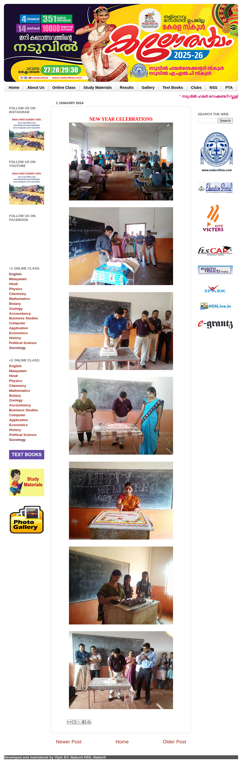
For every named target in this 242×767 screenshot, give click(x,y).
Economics (18, 333)
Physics (15, 289)
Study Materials (98, 87)
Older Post (174, 741)
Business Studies (23, 318)
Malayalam (18, 279)
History (15, 338)
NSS (213, 87)
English (15, 366)
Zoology (16, 309)
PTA (229, 87)
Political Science (22, 343)
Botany (15, 304)
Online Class (63, 87)
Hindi (13, 284)
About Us (35, 87)
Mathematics (19, 299)
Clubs (196, 87)
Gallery (148, 87)
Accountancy (20, 313)
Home (14, 87)
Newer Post (68, 741)
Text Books (173, 87)
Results (126, 87)
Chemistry (17, 294)
